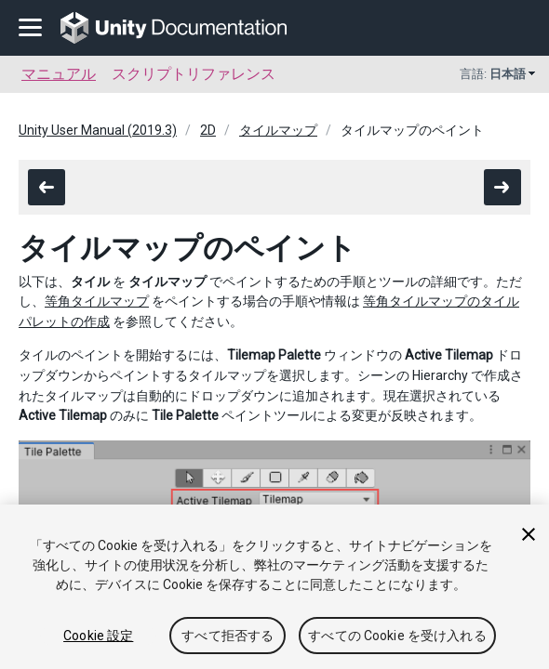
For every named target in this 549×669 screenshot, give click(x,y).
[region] (274, 587)
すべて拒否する (227, 635)
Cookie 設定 (98, 635)
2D (208, 130)
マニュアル (58, 74)
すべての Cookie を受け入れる (397, 635)
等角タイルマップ (97, 301)
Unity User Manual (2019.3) (98, 130)
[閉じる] (528, 534)
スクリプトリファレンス (193, 74)
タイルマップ (278, 130)
